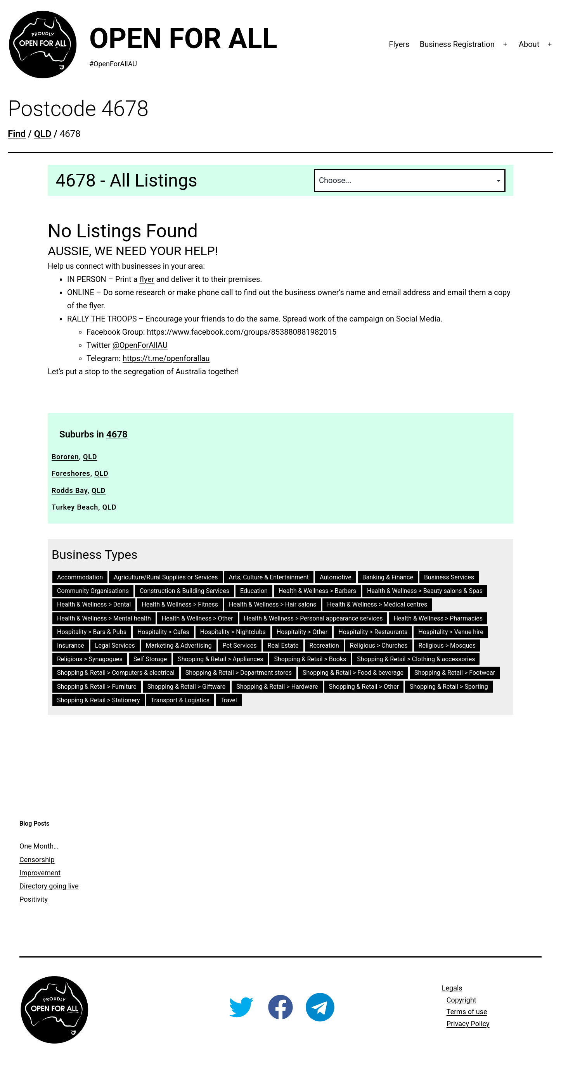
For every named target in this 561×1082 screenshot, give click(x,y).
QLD (90, 457)
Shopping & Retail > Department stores (238, 672)
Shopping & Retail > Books (310, 659)
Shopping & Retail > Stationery (98, 700)
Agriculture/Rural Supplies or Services (166, 577)
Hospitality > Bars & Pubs (91, 632)
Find (17, 133)
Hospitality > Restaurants (372, 632)
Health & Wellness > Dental (94, 604)
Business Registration (457, 44)
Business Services (449, 577)
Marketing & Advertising (179, 645)
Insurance (70, 645)
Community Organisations (93, 591)
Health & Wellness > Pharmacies (438, 618)
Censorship (37, 860)
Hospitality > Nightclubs (233, 632)
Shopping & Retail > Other (364, 686)
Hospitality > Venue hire (450, 632)
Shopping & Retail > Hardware (277, 686)
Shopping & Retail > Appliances (220, 659)
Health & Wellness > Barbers (317, 591)
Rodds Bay (69, 490)
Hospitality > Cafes (163, 632)
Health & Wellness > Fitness (180, 604)
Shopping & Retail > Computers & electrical (116, 672)
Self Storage (150, 659)
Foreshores (71, 473)
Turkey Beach (75, 507)
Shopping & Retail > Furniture (97, 686)
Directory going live (48, 886)
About (529, 44)
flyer (147, 279)
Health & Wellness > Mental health (104, 618)
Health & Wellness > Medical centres (377, 604)
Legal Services (115, 645)
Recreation (324, 645)
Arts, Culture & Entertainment (269, 577)
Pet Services (240, 645)
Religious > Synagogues (90, 659)
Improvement (40, 873)
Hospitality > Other (302, 632)
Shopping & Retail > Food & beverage (353, 672)
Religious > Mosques (447, 645)
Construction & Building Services (184, 591)
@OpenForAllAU (140, 345)
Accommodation (80, 577)
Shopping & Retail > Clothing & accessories (416, 659)
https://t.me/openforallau (166, 358)
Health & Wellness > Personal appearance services (313, 618)
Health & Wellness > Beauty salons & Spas (425, 591)
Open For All (183, 38)
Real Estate (283, 645)
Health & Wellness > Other (197, 618)
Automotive (335, 577)
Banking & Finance (387, 577)
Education (254, 591)
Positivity (33, 899)
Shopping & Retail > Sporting (449, 686)
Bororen (65, 457)
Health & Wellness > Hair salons (272, 604)
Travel (228, 700)
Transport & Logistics (180, 700)
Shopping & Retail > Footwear (454, 672)
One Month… (38, 846)
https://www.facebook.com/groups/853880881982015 (242, 332)
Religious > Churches (379, 645)
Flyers (399, 44)
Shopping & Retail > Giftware (186, 686)
